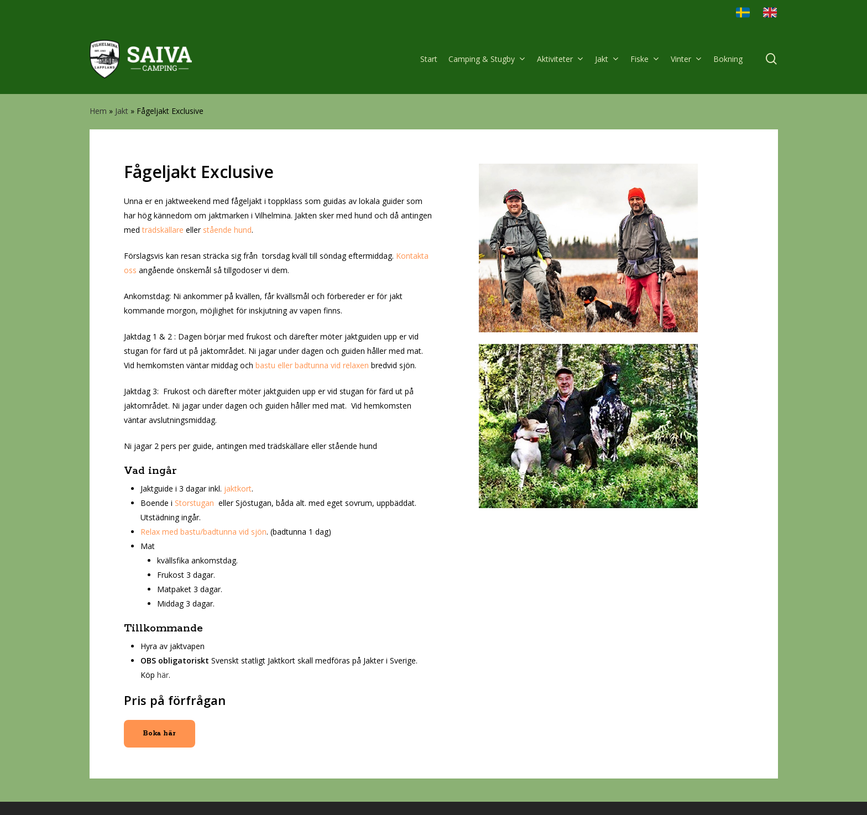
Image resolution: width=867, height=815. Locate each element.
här (163, 675)
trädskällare (163, 229)
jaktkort (238, 488)
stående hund (227, 229)
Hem (98, 111)
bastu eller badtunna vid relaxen (312, 365)
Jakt (121, 111)
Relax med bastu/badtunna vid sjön (203, 531)
